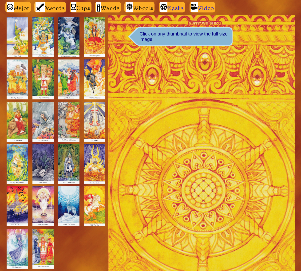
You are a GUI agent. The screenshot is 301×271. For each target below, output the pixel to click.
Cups (80, 7)
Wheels (139, 7)
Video (206, 8)
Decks (175, 8)
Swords (50, 7)
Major (18, 7)
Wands (108, 7)
